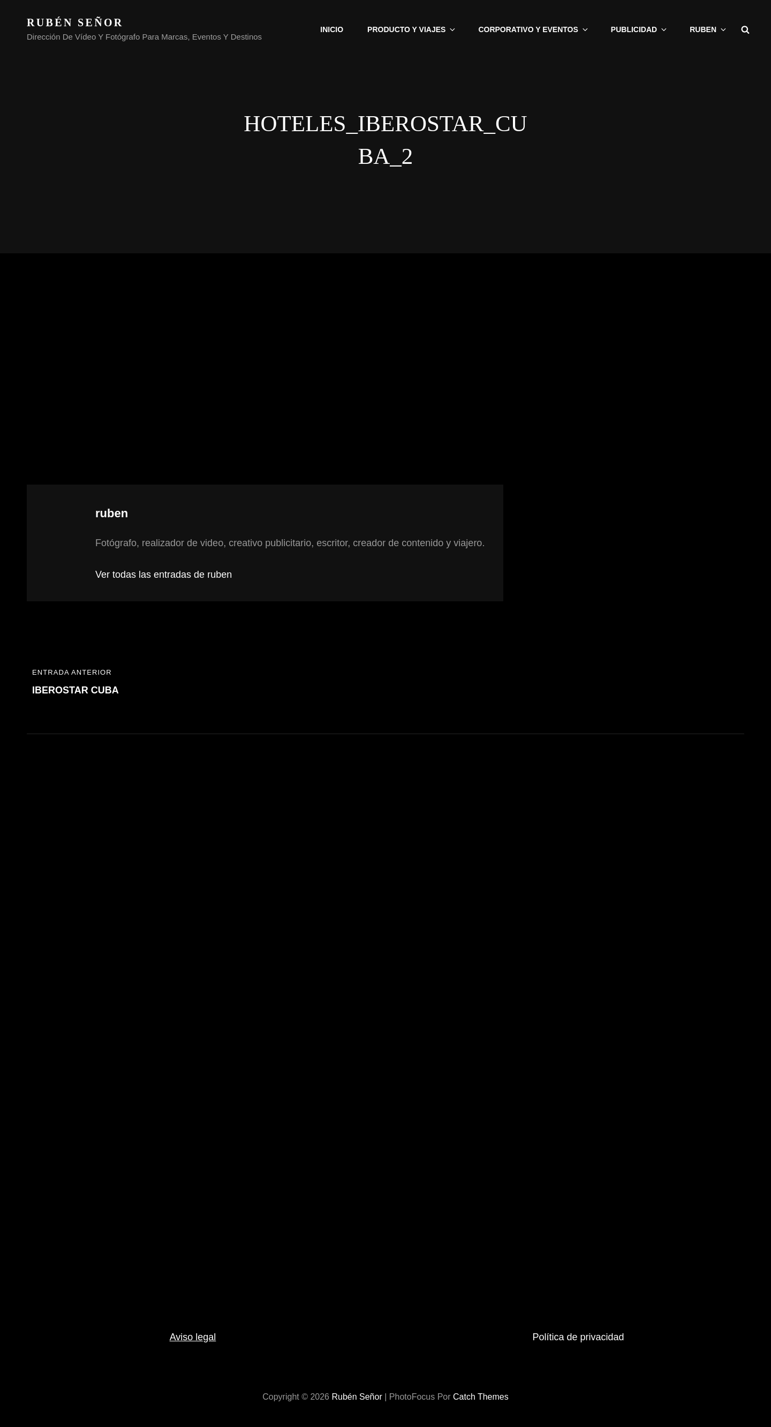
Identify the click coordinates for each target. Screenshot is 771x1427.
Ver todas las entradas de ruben (163, 574)
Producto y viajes (412, 29)
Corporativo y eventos (533, 29)
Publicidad (639, 29)
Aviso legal (193, 1337)
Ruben (709, 29)
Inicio (331, 29)
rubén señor (75, 22)
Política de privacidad (578, 1337)
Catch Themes (481, 1396)
